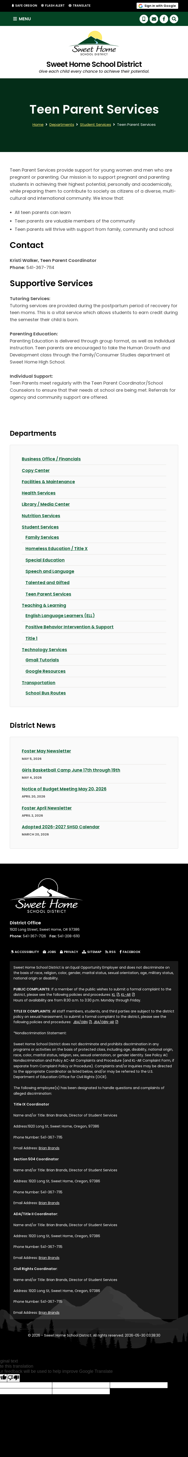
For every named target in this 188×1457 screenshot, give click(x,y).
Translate (82, 5)
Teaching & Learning (45, 605)
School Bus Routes (46, 693)
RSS (110, 951)
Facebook (131, 951)
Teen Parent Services (48, 594)
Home (38, 124)
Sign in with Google (160, 5)
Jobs (49, 951)
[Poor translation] (13, 1378)
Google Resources (45, 671)
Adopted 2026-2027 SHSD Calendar (62, 826)
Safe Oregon (26, 5)
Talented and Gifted (48, 582)
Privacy (69, 951)
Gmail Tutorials (43, 660)
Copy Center (36, 471)
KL (115, 994)
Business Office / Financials (53, 459)
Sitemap (91, 951)
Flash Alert (55, 5)
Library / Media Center (47, 504)
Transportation (39, 682)
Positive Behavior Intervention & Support (71, 627)
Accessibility (25, 951)
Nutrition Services (42, 516)
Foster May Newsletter (47, 751)
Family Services (43, 537)
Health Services (39, 493)
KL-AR (128, 994)
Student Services (95, 124)
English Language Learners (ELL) (61, 615)
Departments (61, 124)
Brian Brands (49, 1147)
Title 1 (31, 638)
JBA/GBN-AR (106, 1021)
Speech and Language (51, 571)
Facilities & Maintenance (50, 482)
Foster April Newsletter (47, 808)
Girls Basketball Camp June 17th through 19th (73, 770)
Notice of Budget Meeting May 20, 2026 (66, 789)
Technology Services (45, 649)
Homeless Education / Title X (57, 549)
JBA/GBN (82, 1021)
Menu (22, 19)
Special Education (46, 560)
